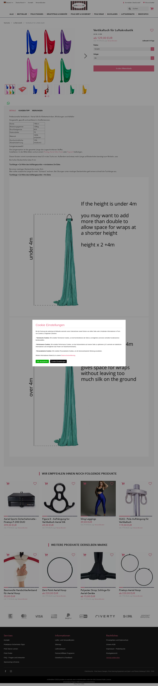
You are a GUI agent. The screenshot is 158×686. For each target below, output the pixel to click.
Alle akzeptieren (42, 361)
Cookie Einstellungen (58, 361)
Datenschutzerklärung (68, 355)
